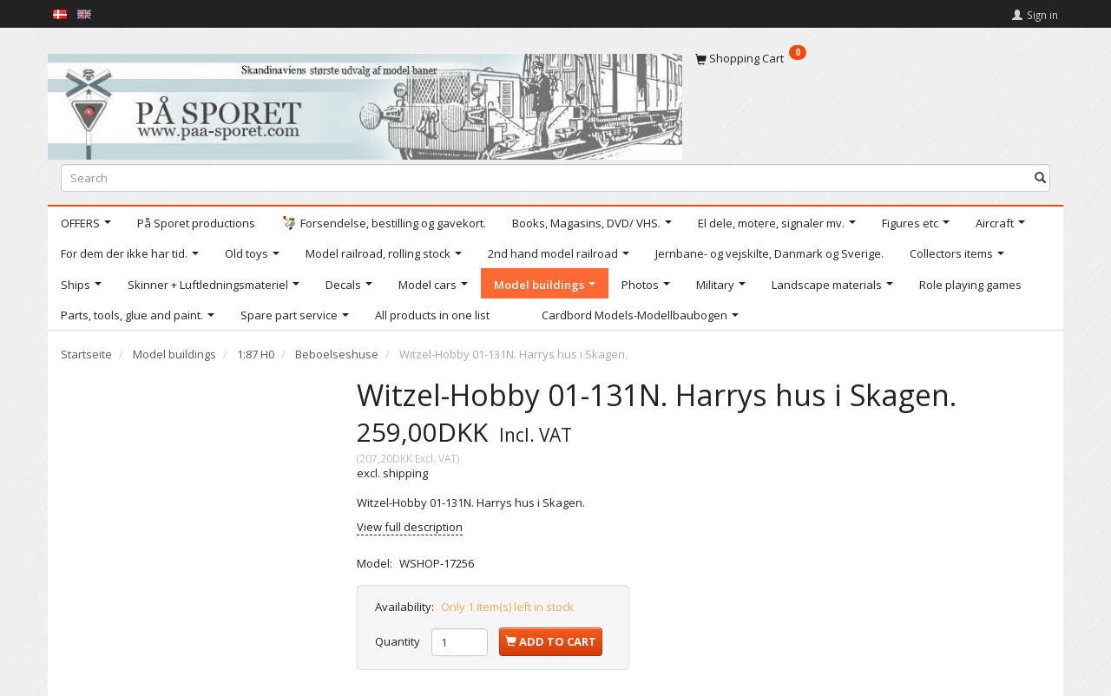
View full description (410, 527)
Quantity (399, 641)
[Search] (1040, 177)
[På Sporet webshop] (365, 102)
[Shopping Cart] (872, 58)
